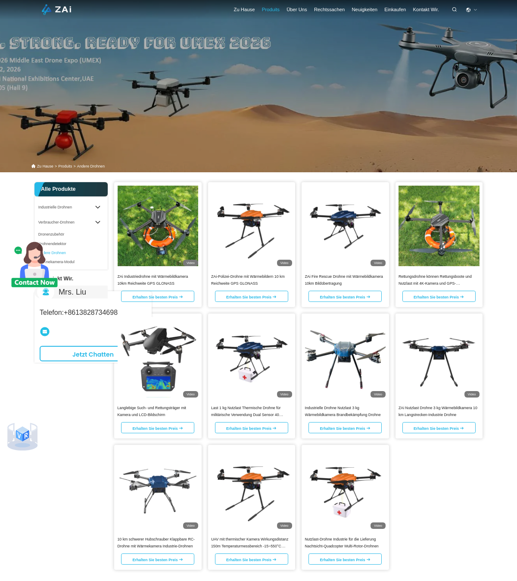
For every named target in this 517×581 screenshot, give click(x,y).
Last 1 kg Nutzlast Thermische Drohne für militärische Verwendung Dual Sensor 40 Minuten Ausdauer (245, 414)
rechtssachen (329, 9)
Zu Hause (244, 9)
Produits (271, 9)
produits (65, 166)
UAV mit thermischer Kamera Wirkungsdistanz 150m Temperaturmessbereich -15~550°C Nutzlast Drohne (249, 545)
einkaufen (395, 9)
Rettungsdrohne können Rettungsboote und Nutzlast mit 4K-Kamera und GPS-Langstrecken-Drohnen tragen (435, 282)
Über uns (297, 9)
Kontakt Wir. (426, 9)
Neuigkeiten (364, 9)
